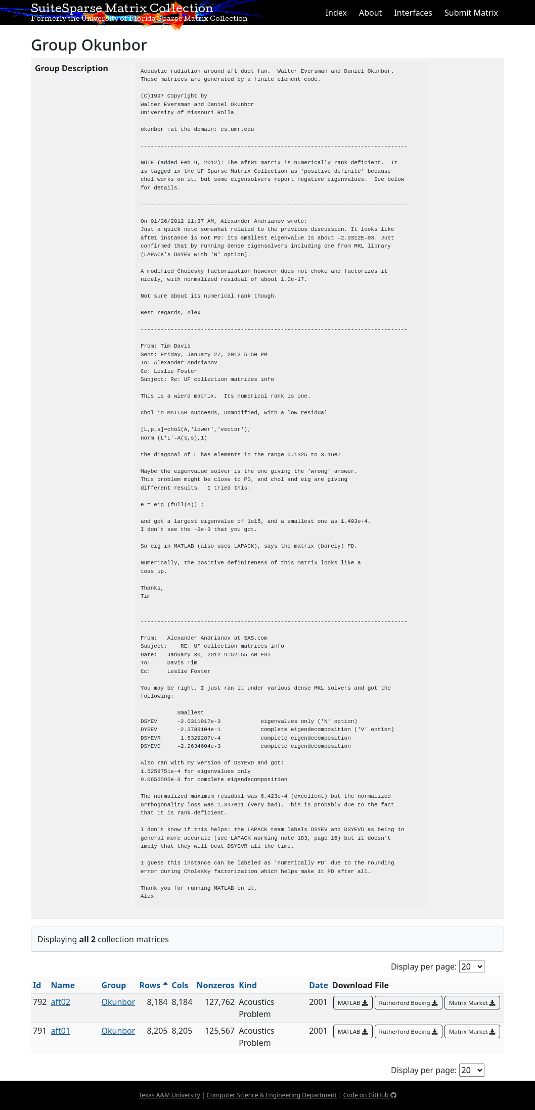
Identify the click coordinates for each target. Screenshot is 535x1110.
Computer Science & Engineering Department (271, 1095)
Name (63, 985)
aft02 (60, 1001)
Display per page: (424, 966)
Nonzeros (215, 985)
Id (37, 985)
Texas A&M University (169, 1095)
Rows (153, 985)
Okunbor (118, 1001)
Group (113, 985)
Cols (180, 985)
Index (336, 12)
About (370, 12)
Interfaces (413, 12)
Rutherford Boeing (408, 1002)
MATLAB (353, 1002)
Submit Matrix (471, 12)
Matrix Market (472, 1002)
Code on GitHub (369, 1095)
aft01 (60, 1030)
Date (318, 985)
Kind (248, 985)
